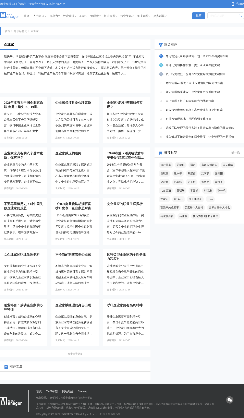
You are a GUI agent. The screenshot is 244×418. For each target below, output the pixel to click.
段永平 (178, 173)
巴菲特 (178, 181)
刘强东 (208, 190)
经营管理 (69, 15)
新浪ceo (178, 199)
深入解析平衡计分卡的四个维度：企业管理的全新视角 (200, 136)
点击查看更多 (75, 353)
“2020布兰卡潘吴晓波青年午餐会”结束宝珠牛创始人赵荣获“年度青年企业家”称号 (126, 156)
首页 (26, 15)
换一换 (235, 152)
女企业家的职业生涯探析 (125, 204)
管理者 (95, 15)
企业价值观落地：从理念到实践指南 (188, 118)
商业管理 (143, 15)
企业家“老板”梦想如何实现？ (125, 105)
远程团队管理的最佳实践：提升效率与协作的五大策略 (200, 127)
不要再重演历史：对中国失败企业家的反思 (23, 206)
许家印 (164, 199)
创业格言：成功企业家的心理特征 (23, 307)
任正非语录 (195, 199)
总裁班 (181, 164)
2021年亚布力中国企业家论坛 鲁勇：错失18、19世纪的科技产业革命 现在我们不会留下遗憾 (23, 105)
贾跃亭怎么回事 (169, 207)
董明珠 (181, 190)
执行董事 (165, 164)
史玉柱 (192, 181)
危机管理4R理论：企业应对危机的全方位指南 (194, 83)
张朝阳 (219, 173)
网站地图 (68, 391)
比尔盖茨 (165, 190)
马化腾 (183, 216)
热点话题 (160, 15)
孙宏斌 (164, 181)
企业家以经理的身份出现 (73, 305)
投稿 (199, 15)
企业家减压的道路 (68, 153)
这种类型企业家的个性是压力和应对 (126, 257)
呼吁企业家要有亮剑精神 (125, 305)
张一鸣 (221, 190)
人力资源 (40, 15)
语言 (193, 164)
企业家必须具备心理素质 (73, 102)
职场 (83, 15)
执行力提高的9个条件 (205, 216)
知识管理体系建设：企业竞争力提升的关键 (193, 92)
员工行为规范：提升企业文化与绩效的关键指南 (195, 74)
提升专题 (110, 15)
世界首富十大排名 (219, 207)
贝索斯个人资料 (194, 207)
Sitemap (82, 391)
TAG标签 (52, 391)
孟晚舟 (219, 181)
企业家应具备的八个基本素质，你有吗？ (23, 155)
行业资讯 (127, 15)
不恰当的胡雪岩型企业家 (73, 254)
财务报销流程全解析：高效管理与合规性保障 (194, 109)
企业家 (35, 31)
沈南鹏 (205, 173)
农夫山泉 (228, 164)
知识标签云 (20, 31)
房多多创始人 (209, 164)
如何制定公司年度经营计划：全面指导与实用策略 (197, 56)
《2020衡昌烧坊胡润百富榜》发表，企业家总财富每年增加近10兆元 (74, 206)
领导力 (54, 15)
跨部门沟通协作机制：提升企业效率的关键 (193, 65)
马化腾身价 (167, 216)
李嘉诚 (194, 190)
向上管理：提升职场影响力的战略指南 (190, 101)
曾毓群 (164, 173)
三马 (210, 199)
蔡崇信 (192, 173)
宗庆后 (205, 181)
